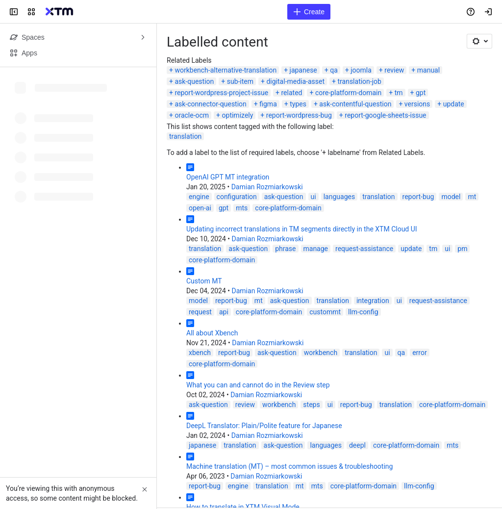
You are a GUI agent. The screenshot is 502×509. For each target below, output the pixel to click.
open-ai (200, 208)
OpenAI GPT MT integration (227, 177)
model (450, 197)
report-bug (418, 197)
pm (462, 249)
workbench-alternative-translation (225, 70)
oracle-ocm (192, 115)
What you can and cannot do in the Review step (258, 385)
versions (417, 104)
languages (339, 197)
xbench (200, 352)
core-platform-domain (348, 93)
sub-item (240, 81)
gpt (421, 93)
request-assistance (364, 249)
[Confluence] (59, 12)
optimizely (237, 115)
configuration (237, 197)
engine (199, 197)
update (453, 104)
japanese (303, 70)
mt (472, 197)
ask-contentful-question (355, 104)
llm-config (363, 312)
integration (372, 301)
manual (428, 70)
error (419, 352)
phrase (285, 249)
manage (315, 249)
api (223, 312)
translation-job (359, 81)
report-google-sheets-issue (385, 115)
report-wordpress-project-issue (221, 93)
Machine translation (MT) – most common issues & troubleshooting (289, 466)
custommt (325, 312)
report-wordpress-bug (299, 115)
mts (242, 208)
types (298, 104)
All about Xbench (212, 333)
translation (185, 136)
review (394, 70)
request (200, 312)
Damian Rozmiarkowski (267, 187)
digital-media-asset (295, 81)
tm (399, 93)
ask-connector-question (210, 104)
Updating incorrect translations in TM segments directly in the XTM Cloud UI (301, 229)
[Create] (308, 12)
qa (334, 70)
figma (268, 104)
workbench (320, 352)
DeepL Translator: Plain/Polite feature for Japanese (264, 426)
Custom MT (204, 281)
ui (313, 197)
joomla (361, 70)
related (291, 93)
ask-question (194, 81)
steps (311, 404)
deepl (357, 445)
